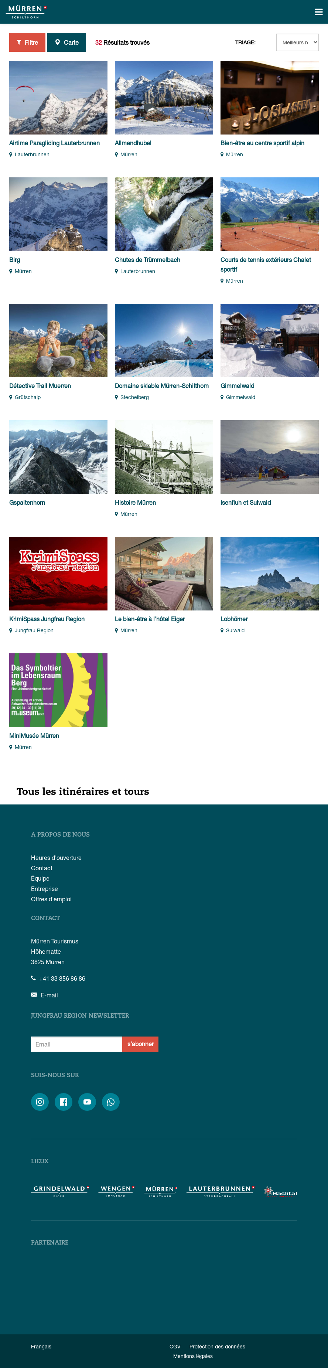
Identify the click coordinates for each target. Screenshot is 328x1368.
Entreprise (44, 888)
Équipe (40, 878)
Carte (67, 42)
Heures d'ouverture (56, 857)
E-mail (44, 994)
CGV (175, 1346)
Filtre (27, 42)
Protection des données (217, 1346)
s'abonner (140, 1043)
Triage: (245, 42)
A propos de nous (60, 835)
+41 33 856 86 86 (58, 978)
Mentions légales (193, 1356)
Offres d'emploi (51, 898)
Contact (41, 867)
